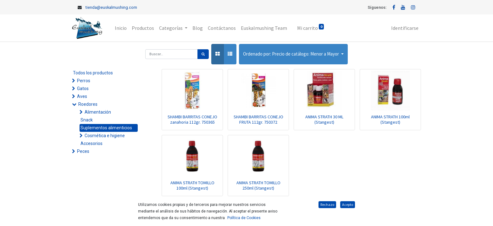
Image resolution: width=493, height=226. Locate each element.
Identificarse (404, 28)
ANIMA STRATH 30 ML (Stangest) (324, 119)
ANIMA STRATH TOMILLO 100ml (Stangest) (192, 185)
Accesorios (91, 143)
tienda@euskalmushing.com (111, 7)
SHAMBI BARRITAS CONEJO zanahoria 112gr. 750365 (192, 119)
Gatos (83, 88)
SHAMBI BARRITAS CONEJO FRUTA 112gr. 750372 (258, 119)
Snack (86, 119)
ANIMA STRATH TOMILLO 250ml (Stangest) (258, 185)
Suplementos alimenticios (106, 127)
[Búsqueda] (203, 54)
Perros (83, 80)
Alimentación (98, 112)
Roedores (87, 104)
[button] (293, 54)
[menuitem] (120, 28)
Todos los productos (93, 72)
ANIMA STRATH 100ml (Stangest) (390, 119)
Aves (82, 96)
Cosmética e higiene (105, 135)
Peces (83, 151)
